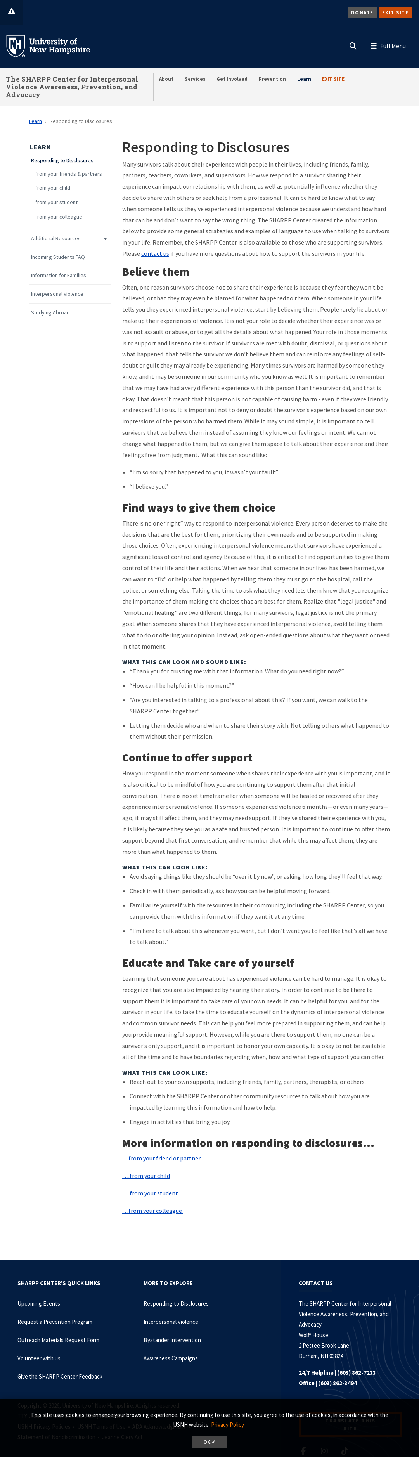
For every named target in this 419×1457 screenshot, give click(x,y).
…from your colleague (152, 1210)
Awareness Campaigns (171, 1358)
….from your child (146, 1175)
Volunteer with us (39, 1358)
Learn (304, 79)
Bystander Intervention (172, 1340)
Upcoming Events (38, 1303)
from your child (52, 188)
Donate (362, 12)
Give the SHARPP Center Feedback (59, 1376)
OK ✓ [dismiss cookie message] (209, 1442)
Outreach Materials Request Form (58, 1340)
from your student (56, 202)
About (166, 79)
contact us (155, 253)
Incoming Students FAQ (58, 257)
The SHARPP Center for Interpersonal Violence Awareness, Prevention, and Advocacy (72, 87)
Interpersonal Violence (57, 294)
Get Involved (232, 79)
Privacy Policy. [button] (228, 1424)
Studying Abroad (50, 312)
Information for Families (58, 275)
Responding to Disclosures (62, 160)
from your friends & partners (68, 174)
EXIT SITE (333, 79)
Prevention (272, 79)
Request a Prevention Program (54, 1321)
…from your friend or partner (161, 1158)
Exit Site (395, 12)
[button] (353, 44)
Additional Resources (56, 238)
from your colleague (58, 216)
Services (195, 79)
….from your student (150, 1193)
